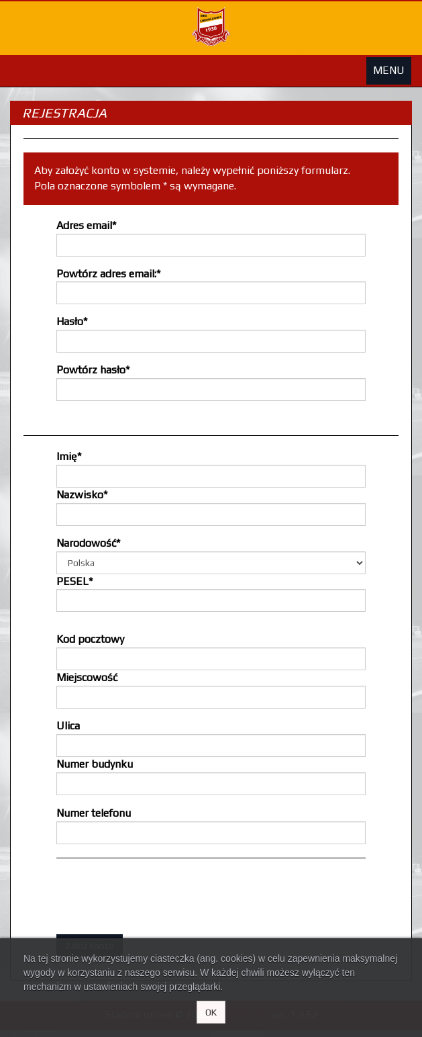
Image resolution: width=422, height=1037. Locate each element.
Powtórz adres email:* (108, 273)
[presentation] (158, 898)
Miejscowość (86, 677)
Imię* (68, 456)
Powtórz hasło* (92, 369)
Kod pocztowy (90, 639)
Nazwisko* (81, 494)
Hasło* (71, 321)
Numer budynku (94, 764)
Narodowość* (88, 543)
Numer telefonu (93, 813)
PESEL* (74, 581)
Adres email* (86, 225)
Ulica (68, 725)
